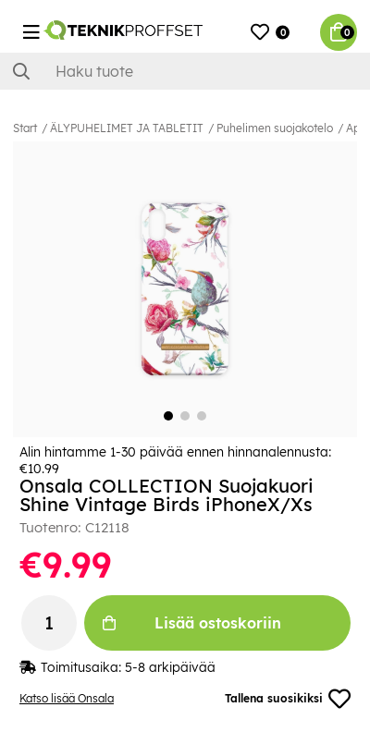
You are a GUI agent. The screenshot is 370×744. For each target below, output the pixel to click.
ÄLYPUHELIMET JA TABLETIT (127, 128)
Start (25, 128)
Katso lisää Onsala (66, 698)
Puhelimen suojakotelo (274, 128)
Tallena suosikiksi (288, 699)
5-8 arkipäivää (170, 667)
